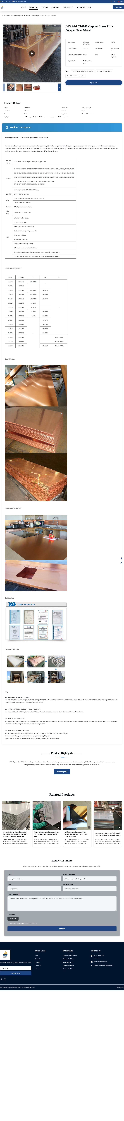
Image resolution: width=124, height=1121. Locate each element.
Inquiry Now (118, 7)
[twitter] (5, 979)
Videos (45, 7)
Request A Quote (84, 7)
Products (33, 7)
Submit (62, 929)
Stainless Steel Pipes (68, 959)
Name (9, 884)
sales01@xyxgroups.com (20, 1)
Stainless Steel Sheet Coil (70, 955)
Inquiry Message (13, 894)
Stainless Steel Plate (68, 969)
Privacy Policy (120, 987)
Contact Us (68, 7)
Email (10, 874)
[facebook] (1, 979)
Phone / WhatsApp (69, 874)
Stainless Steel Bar (68, 962)
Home (23, 7)
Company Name (68, 884)
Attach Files (11, 914)
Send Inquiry (62, 772)
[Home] (2, 16)
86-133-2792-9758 (99, 955)
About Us (55, 7)
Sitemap (37, 969)
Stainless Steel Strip (68, 965)
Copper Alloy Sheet (18, 15)
